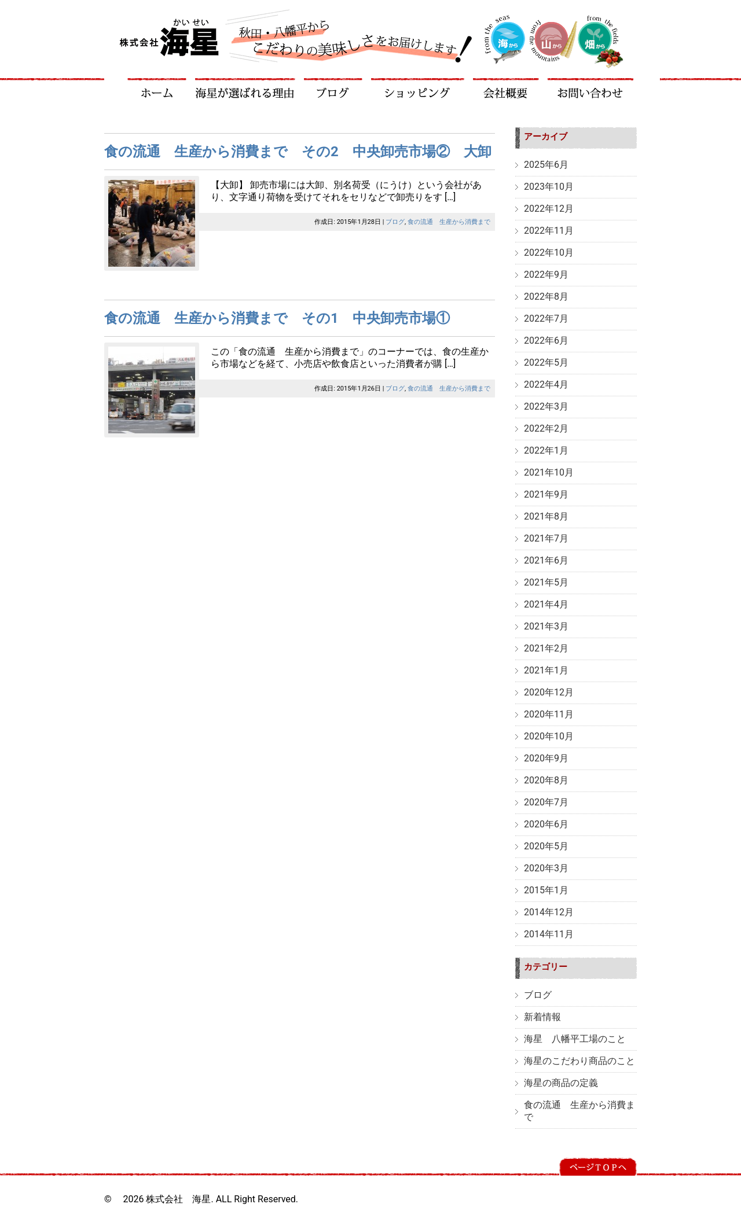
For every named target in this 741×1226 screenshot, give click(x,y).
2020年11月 (549, 714)
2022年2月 (546, 428)
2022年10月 (549, 252)
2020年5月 (546, 846)
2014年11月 (549, 934)
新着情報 (542, 1016)
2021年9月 (546, 494)
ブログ (333, 88)
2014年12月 (549, 912)
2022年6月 (546, 340)
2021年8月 (546, 516)
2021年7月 (546, 538)
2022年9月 (546, 274)
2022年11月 (549, 230)
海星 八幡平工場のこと (575, 1038)
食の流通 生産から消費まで (449, 222)
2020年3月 (546, 868)
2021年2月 (546, 648)
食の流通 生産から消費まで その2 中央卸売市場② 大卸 (297, 151)
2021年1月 (546, 670)
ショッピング (418, 88)
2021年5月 (546, 582)
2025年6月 (546, 164)
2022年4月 (546, 384)
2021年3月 (546, 626)
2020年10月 (549, 736)
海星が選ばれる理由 (245, 88)
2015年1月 (546, 890)
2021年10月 (549, 472)
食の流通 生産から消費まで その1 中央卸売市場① (277, 318)
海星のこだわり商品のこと (579, 1060)
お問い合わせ (591, 88)
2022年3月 (546, 406)
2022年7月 (546, 318)
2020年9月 (546, 758)
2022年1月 (546, 450)
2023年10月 (549, 186)
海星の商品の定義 (561, 1082)
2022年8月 (546, 296)
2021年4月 (546, 604)
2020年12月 (549, 692)
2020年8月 (546, 780)
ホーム (157, 88)
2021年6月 (546, 560)
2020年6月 (546, 824)
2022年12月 (549, 208)
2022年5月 (546, 362)
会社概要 (506, 88)
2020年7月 (546, 802)
